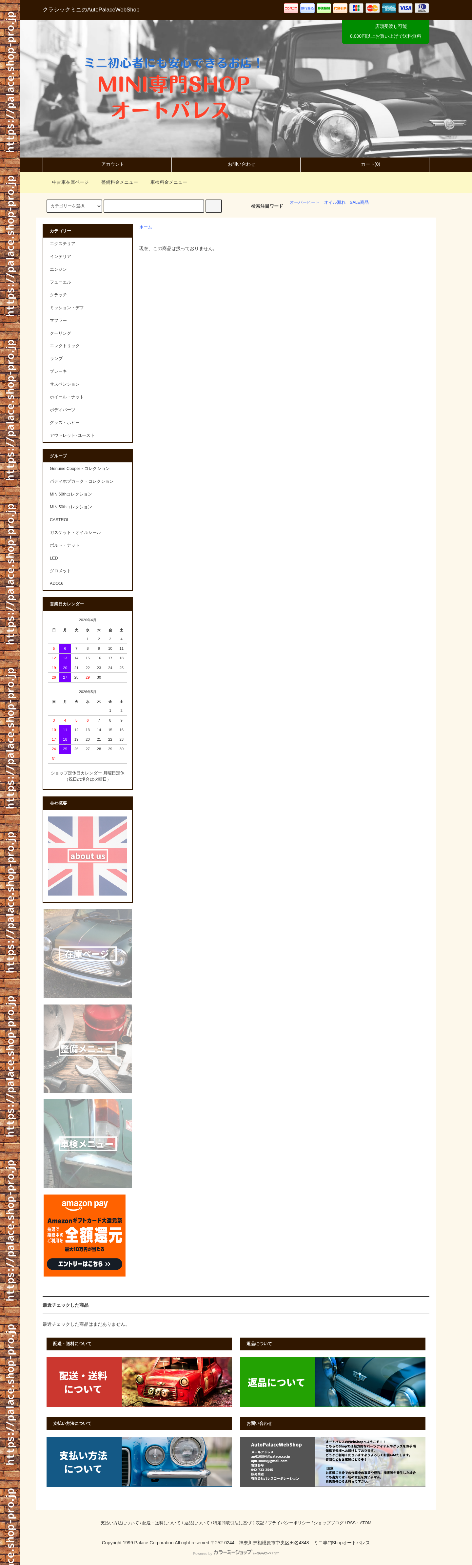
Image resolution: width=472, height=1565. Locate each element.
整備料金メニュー (115, 182)
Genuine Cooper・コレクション (80, 468)
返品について (197, 1523)
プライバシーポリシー (289, 1523)
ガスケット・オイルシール (75, 532)
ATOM (365, 1523)
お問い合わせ (236, 164)
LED (54, 558)
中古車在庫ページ (66, 182)
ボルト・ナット (65, 545)
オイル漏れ (334, 202)
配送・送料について (161, 1523)
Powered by (236, 1553)
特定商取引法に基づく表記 (238, 1523)
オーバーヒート (305, 202)
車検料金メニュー (165, 182)
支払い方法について (120, 1523)
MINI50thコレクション (71, 507)
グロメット (60, 571)
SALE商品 (359, 202)
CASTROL (59, 520)
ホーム (145, 227)
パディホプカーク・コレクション (82, 481)
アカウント (107, 164)
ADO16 (56, 583)
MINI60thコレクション (71, 494)
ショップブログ (329, 1523)
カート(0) (365, 164)
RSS (351, 1523)
